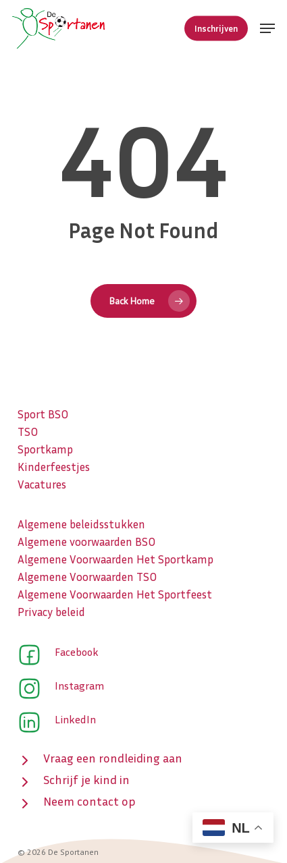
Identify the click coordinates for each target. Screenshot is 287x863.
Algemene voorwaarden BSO (86, 541)
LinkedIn (75, 719)
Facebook (77, 652)
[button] (267, 28)
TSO (28, 431)
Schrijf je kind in (86, 779)
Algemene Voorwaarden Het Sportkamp (115, 559)
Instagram (79, 685)
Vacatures (42, 484)
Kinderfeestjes (54, 467)
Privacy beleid (51, 612)
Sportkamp (45, 449)
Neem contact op (89, 801)
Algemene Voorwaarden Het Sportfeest (115, 594)
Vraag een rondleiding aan (112, 757)
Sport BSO (43, 414)
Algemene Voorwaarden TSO (87, 576)
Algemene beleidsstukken (81, 524)
